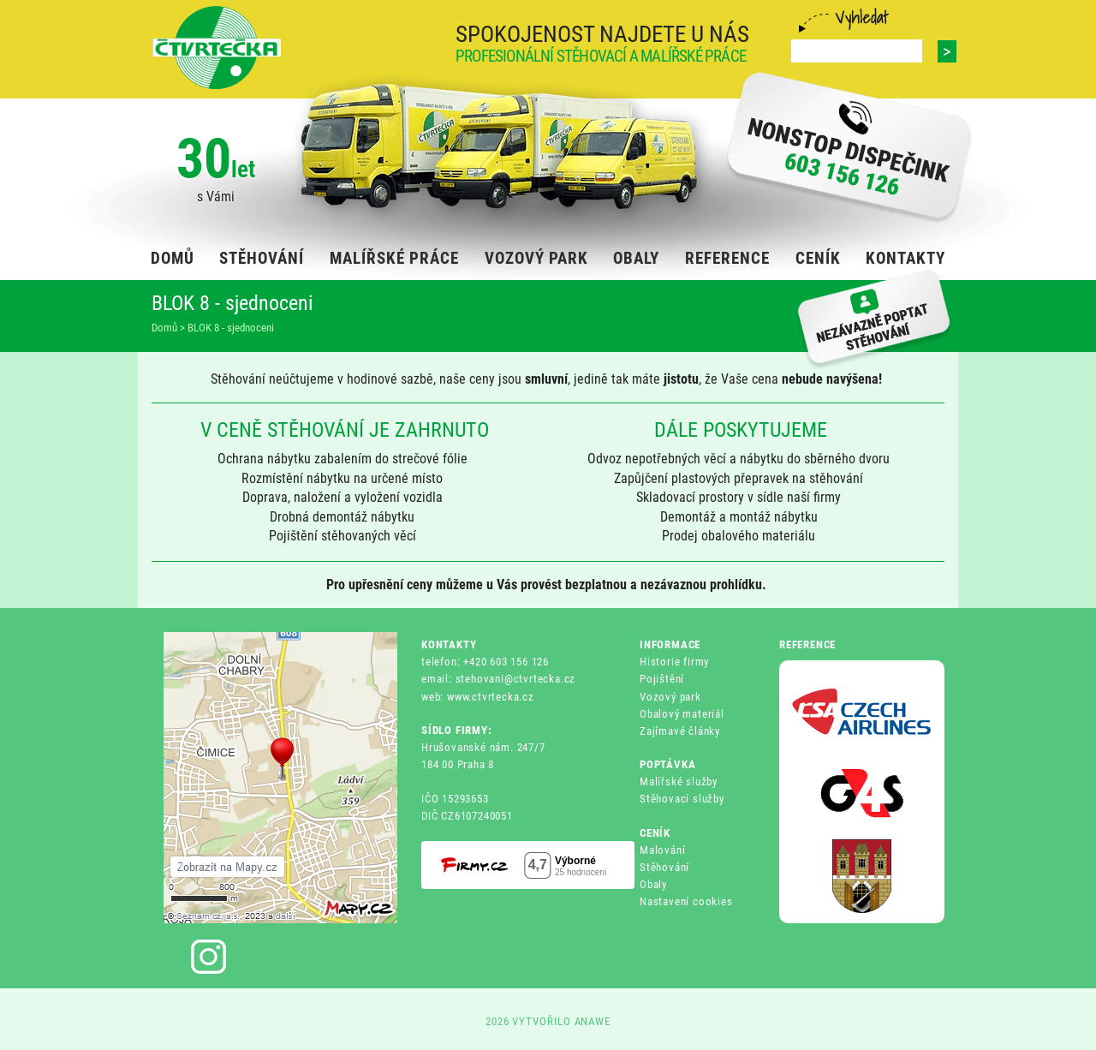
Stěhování (664, 867)
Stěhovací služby (682, 798)
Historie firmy (674, 661)
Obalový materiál (682, 713)
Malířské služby (679, 781)
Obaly (653, 884)
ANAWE (593, 1021)
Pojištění (662, 678)
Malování (662, 850)
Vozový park (670, 696)
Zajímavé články (680, 731)
